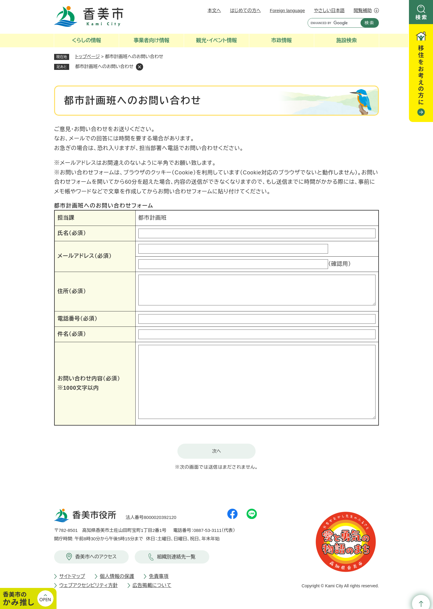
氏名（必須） (71, 233)
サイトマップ (72, 576)
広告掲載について (152, 585)
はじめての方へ (245, 10)
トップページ (87, 56)
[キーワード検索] (333, 22)
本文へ (214, 10)
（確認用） (339, 264)
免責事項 (158, 576)
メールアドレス (84, 256)
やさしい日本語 (329, 10)
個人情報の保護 (117, 576)
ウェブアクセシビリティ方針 (88, 585)
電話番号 (77, 319)
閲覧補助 (363, 10)
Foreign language (287, 10)
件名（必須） (71, 334)
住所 (71, 291)
